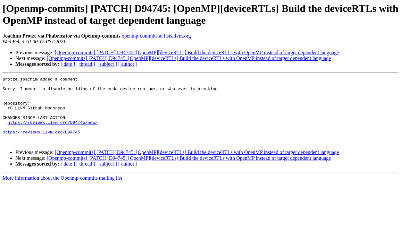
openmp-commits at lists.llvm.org (156, 35)
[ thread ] (85, 64)
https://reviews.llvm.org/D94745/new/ (53, 132)
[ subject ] (106, 64)
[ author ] (128, 64)
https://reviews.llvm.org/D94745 (41, 143)
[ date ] (68, 64)
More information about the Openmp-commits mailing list (62, 190)
